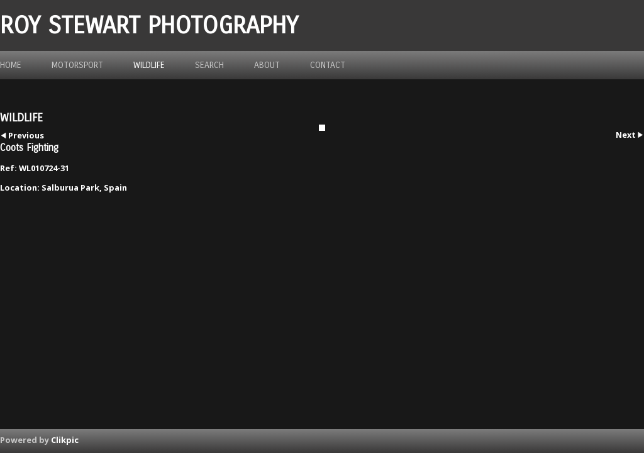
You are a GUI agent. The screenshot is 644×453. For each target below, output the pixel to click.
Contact (327, 65)
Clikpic (65, 439)
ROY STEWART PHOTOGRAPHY (149, 25)
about (267, 65)
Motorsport (77, 65)
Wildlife (149, 65)
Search (209, 65)
